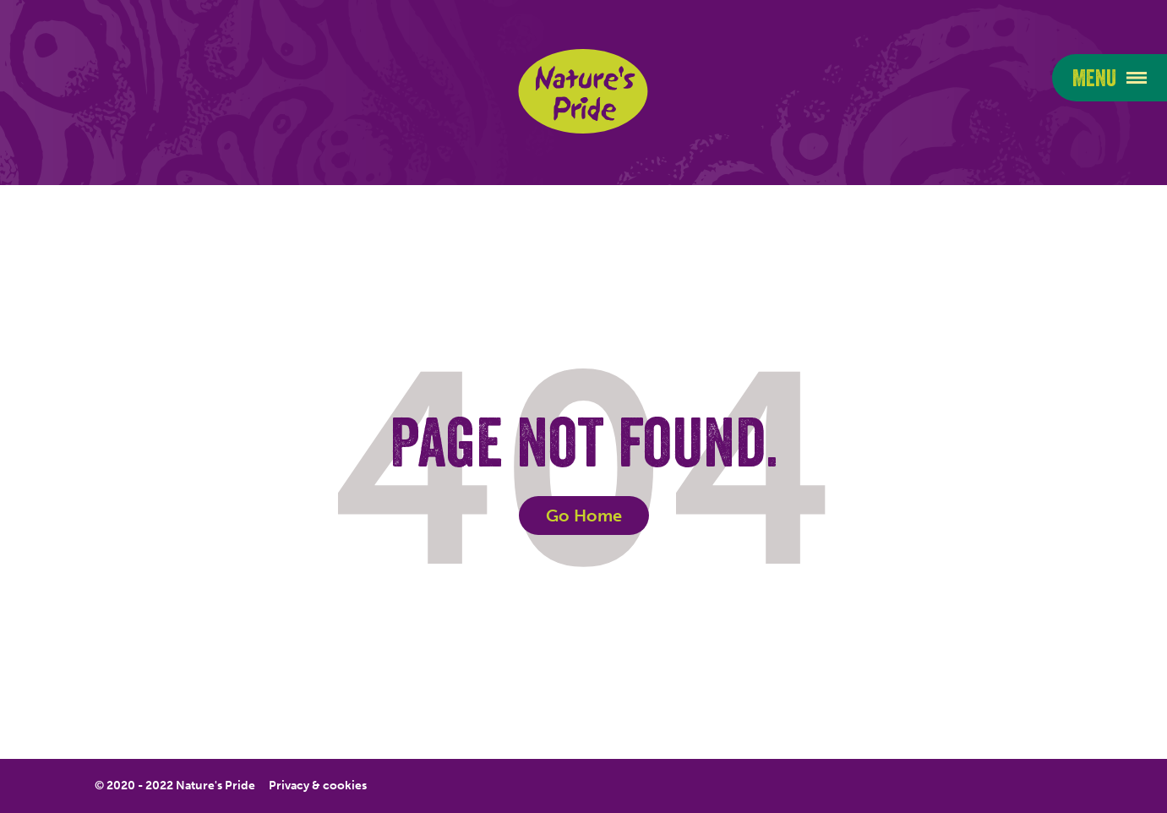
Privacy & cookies (318, 786)
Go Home (584, 515)
